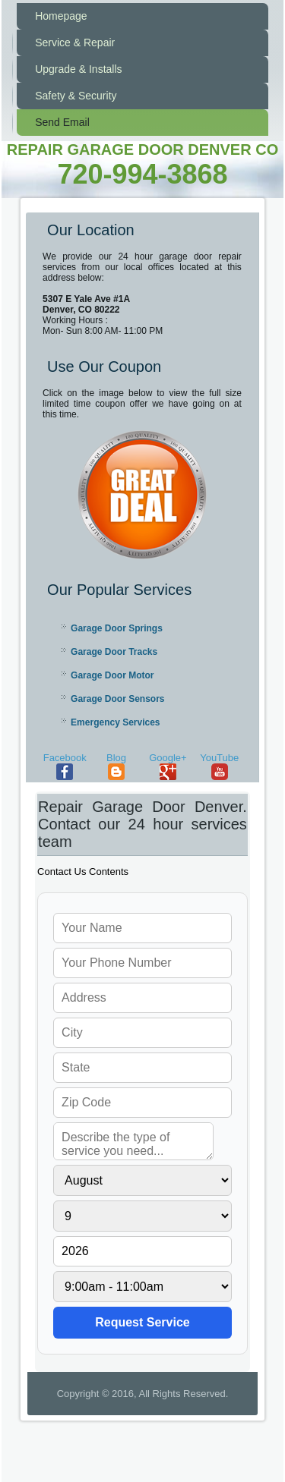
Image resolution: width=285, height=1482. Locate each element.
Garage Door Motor (112, 675)
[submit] (142, 1323)
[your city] (142, 1033)
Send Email (62, 122)
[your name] (142, 928)
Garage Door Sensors (117, 699)
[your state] (142, 1068)
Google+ (168, 766)
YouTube (219, 766)
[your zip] (142, 1102)
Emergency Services (115, 722)
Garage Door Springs (117, 628)
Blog (116, 766)
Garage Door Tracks (114, 652)
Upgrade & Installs (78, 69)
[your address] (142, 998)
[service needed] (133, 1141)
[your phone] (142, 963)
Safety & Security (75, 96)
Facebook (65, 766)
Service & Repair (75, 42)
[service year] (142, 1251)
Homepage (61, 16)
